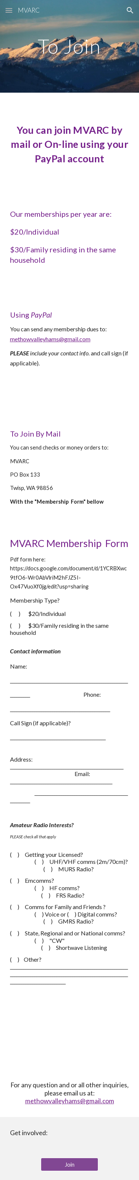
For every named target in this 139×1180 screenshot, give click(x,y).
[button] (9, 10)
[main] (69, 46)
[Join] (69, 1164)
